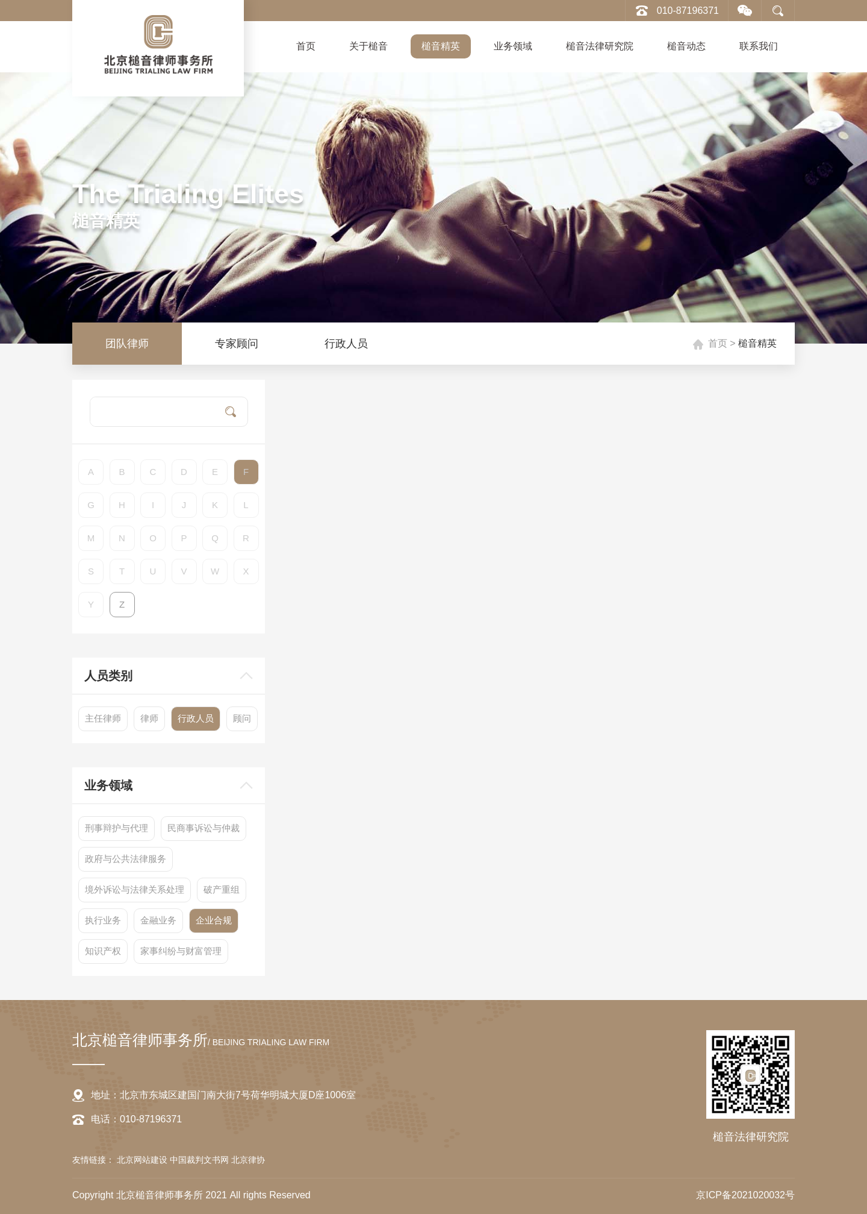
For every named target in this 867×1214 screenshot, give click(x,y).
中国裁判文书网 (200, 1160)
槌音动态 (686, 46)
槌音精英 (440, 46)
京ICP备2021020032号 (745, 1195)
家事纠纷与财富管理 (181, 951)
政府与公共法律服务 (125, 859)
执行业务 (103, 920)
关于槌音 (368, 46)
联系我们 (758, 46)
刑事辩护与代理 (116, 828)
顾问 (242, 718)
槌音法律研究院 (599, 46)
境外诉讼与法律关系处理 (134, 889)
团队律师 (127, 344)
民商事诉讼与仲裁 (203, 828)
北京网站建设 (143, 1160)
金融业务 (158, 920)
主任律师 (103, 718)
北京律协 (248, 1160)
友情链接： (93, 1160)
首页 (305, 46)
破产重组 (222, 889)
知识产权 (103, 951)
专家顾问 (236, 344)
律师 (149, 718)
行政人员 (346, 344)
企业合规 (214, 920)
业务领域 (513, 46)
